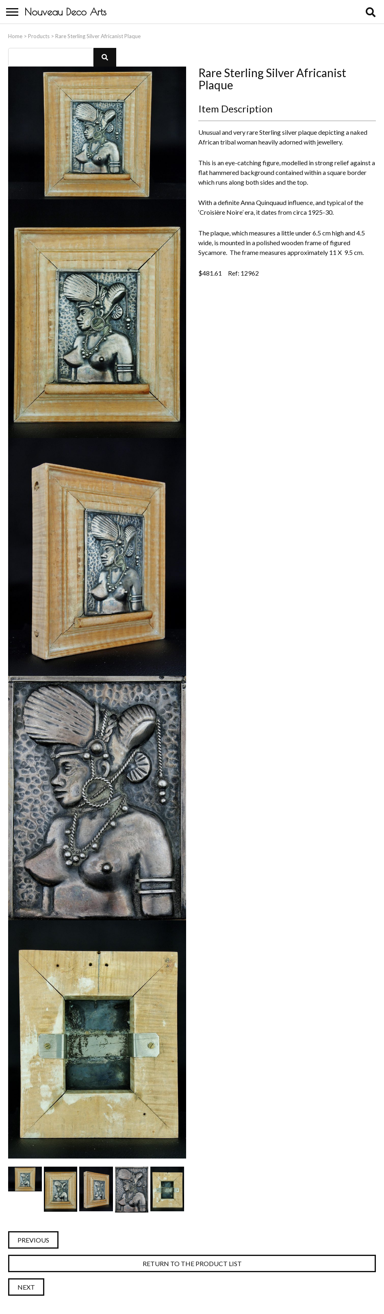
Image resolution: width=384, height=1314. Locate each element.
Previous (33, 1240)
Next (26, 1287)
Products (39, 36)
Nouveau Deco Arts (65, 11)
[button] (104, 57)
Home (15, 36)
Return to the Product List (192, 1263)
